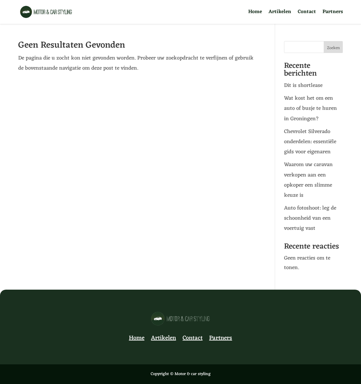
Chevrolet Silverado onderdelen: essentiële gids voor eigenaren (310, 142)
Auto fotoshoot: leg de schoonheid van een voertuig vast (310, 218)
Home (255, 13)
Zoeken (333, 48)
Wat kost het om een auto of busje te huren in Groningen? (310, 108)
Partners (333, 13)
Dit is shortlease (304, 85)
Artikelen (280, 13)
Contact (307, 13)
